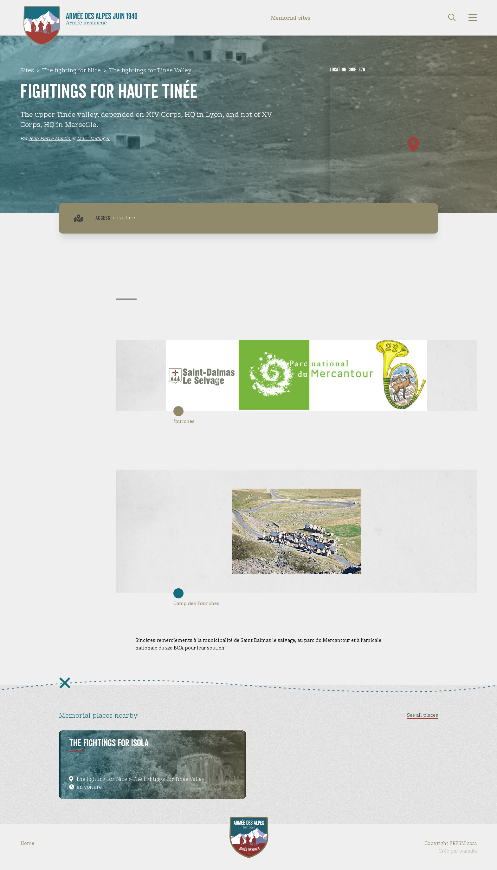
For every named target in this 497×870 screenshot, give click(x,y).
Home (27, 843)
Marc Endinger (93, 138)
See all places (422, 715)
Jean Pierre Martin (50, 138)
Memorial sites (290, 18)
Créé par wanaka (458, 850)
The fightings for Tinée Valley (150, 70)
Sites (27, 70)
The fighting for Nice (71, 70)
